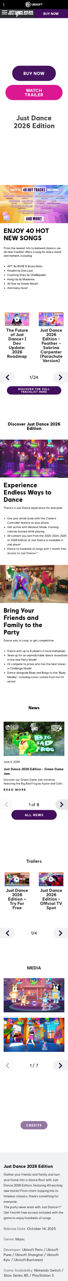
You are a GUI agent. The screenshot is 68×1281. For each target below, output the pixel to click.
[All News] (34, 815)
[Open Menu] (4, 12)
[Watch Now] (17, 336)
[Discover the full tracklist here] (34, 390)
